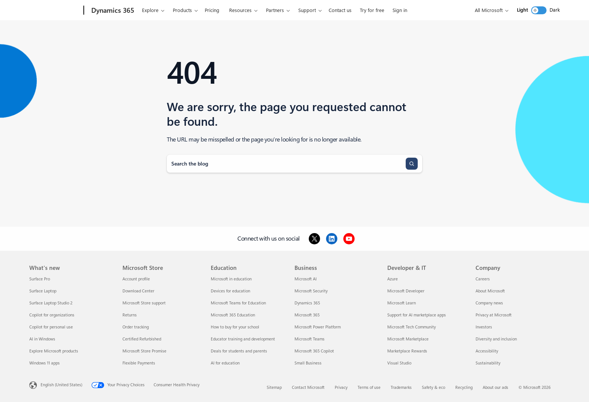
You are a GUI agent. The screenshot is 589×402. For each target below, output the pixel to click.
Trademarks (401, 387)
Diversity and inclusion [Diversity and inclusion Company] (496, 339)
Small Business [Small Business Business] (308, 363)
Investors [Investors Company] (484, 327)
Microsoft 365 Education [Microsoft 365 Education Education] (233, 315)
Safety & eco (433, 387)
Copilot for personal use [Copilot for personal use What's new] (51, 327)
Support (307, 10)
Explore (150, 10)
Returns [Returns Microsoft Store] (129, 315)
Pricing (212, 10)
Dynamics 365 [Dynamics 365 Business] (307, 303)
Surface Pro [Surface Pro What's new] (39, 279)
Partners (275, 10)
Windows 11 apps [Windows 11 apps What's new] (44, 363)
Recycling (464, 387)
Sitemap (274, 387)
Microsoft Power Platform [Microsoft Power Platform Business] (317, 327)
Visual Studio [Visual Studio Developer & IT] (399, 363)
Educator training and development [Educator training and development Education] (243, 339)
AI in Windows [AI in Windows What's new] (42, 339)
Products (182, 10)
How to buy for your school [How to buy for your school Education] (235, 327)
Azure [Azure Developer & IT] (392, 279)
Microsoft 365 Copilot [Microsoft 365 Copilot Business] (314, 351)
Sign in (400, 10)
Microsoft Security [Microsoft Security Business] (311, 291)
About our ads (495, 387)
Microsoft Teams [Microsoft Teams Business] (309, 339)
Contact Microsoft (308, 387)
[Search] (412, 164)
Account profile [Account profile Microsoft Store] (136, 279)
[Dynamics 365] (112, 10)
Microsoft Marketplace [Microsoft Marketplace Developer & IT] (408, 339)
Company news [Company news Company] (489, 303)
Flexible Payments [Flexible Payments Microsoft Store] (138, 363)
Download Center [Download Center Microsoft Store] (138, 291)
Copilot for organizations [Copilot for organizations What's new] (51, 315)
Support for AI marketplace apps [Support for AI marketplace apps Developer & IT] (416, 315)
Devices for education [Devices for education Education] (230, 291)
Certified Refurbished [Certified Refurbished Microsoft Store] (141, 339)
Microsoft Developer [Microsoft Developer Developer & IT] (405, 291)
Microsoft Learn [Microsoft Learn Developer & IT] (401, 303)
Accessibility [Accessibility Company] (487, 351)
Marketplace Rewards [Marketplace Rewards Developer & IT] (407, 351)
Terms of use (369, 387)
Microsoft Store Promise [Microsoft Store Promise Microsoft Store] (144, 351)
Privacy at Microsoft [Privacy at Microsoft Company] (494, 315)
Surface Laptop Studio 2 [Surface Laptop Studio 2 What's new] (50, 303)
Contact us (340, 10)
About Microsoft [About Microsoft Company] (490, 291)
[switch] (539, 10)
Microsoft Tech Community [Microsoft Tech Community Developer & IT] (411, 327)
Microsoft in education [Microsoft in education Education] (231, 279)
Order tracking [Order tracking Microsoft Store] (135, 327)
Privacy (341, 387)
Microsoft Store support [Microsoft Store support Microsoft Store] (144, 303)
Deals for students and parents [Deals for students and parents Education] (239, 351)
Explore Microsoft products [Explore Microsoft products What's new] (53, 351)
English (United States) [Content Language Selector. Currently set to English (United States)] (61, 384)
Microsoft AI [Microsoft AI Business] (305, 279)
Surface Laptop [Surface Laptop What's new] (42, 291)
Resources (240, 10)
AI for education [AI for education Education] (225, 363)
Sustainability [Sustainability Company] (488, 363)
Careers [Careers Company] (483, 279)
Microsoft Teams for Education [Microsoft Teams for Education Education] (238, 303)
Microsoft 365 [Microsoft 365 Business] (307, 315)
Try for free (372, 10)
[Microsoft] (55, 10)
